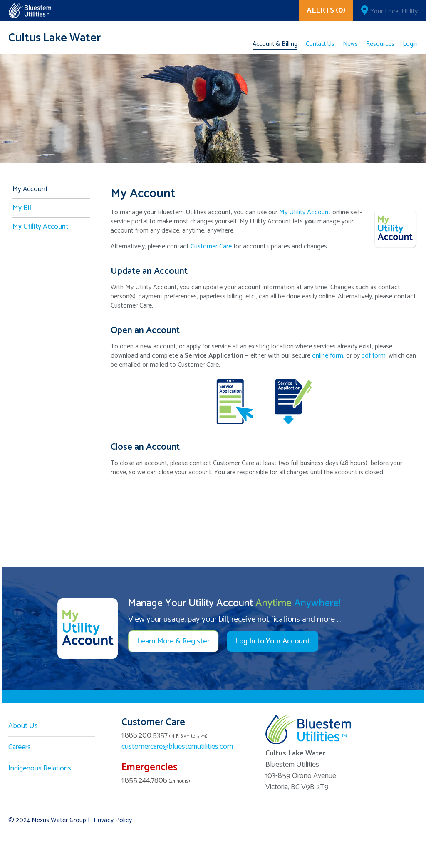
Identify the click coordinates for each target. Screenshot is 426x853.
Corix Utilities (29, 10)
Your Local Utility (394, 11)
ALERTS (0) (326, 10)
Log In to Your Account (272, 641)
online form (327, 355)
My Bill (22, 208)
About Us (23, 726)
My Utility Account (305, 212)
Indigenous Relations (39, 768)
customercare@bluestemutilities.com (177, 746)
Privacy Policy (113, 820)
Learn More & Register (173, 641)
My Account (30, 189)
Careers (19, 747)
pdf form (374, 355)
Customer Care (211, 246)
